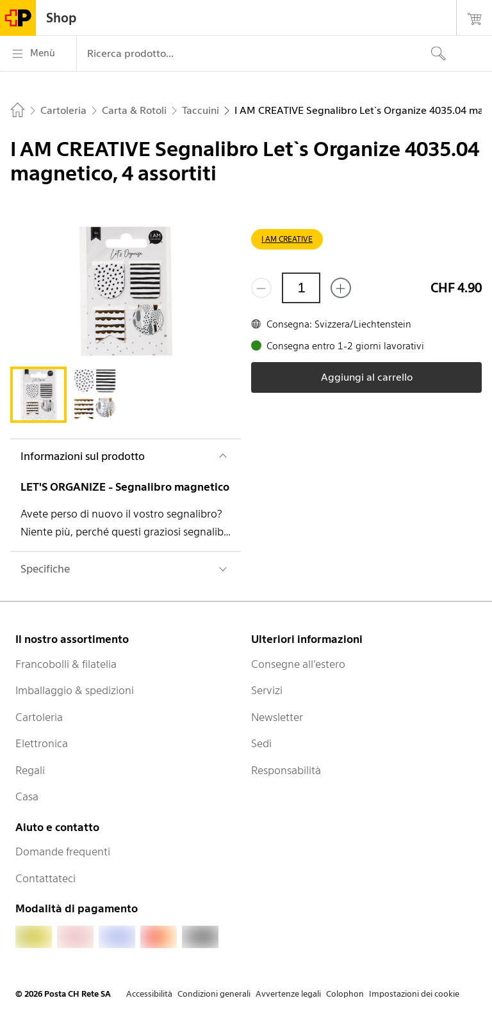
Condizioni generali (213, 994)
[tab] (38, 395)
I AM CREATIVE (287, 239)
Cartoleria (39, 717)
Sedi (261, 743)
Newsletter (277, 717)
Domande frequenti (62, 851)
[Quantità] (301, 288)
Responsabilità (286, 770)
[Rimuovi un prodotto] (261, 288)
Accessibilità (149, 994)
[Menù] (38, 54)
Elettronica (41, 743)
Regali (30, 770)
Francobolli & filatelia (66, 664)
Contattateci (45, 878)
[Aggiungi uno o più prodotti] (341, 288)
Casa (26, 796)
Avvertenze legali (288, 994)
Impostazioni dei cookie (414, 994)
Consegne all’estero (298, 664)
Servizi (267, 690)
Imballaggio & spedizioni (74, 690)
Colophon (345, 994)
